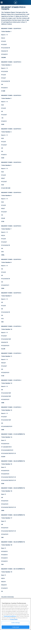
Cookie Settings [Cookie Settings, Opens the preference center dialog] (15, 622)
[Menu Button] (1, 2)
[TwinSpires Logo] (15, 2)
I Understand (15, 627)
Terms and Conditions (10, 616)
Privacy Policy (13, 619)
